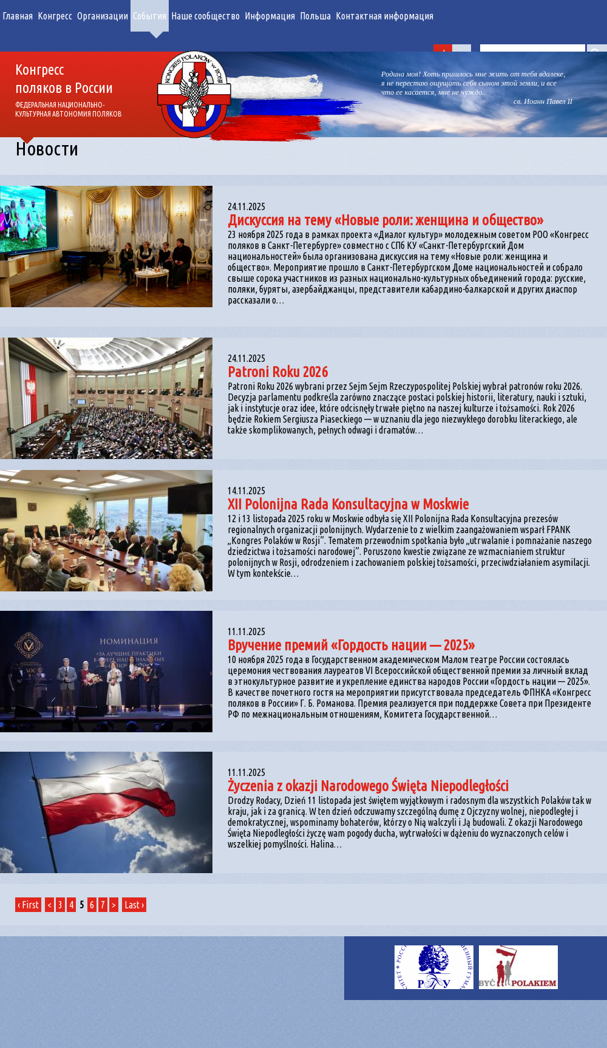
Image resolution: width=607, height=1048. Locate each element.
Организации (102, 15)
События (149, 15)
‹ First (28, 904)
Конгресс (55, 15)
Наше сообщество (205, 15)
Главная (17, 15)
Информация (270, 15)
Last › (134, 904)
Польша (315, 15)
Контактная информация (384, 15)
